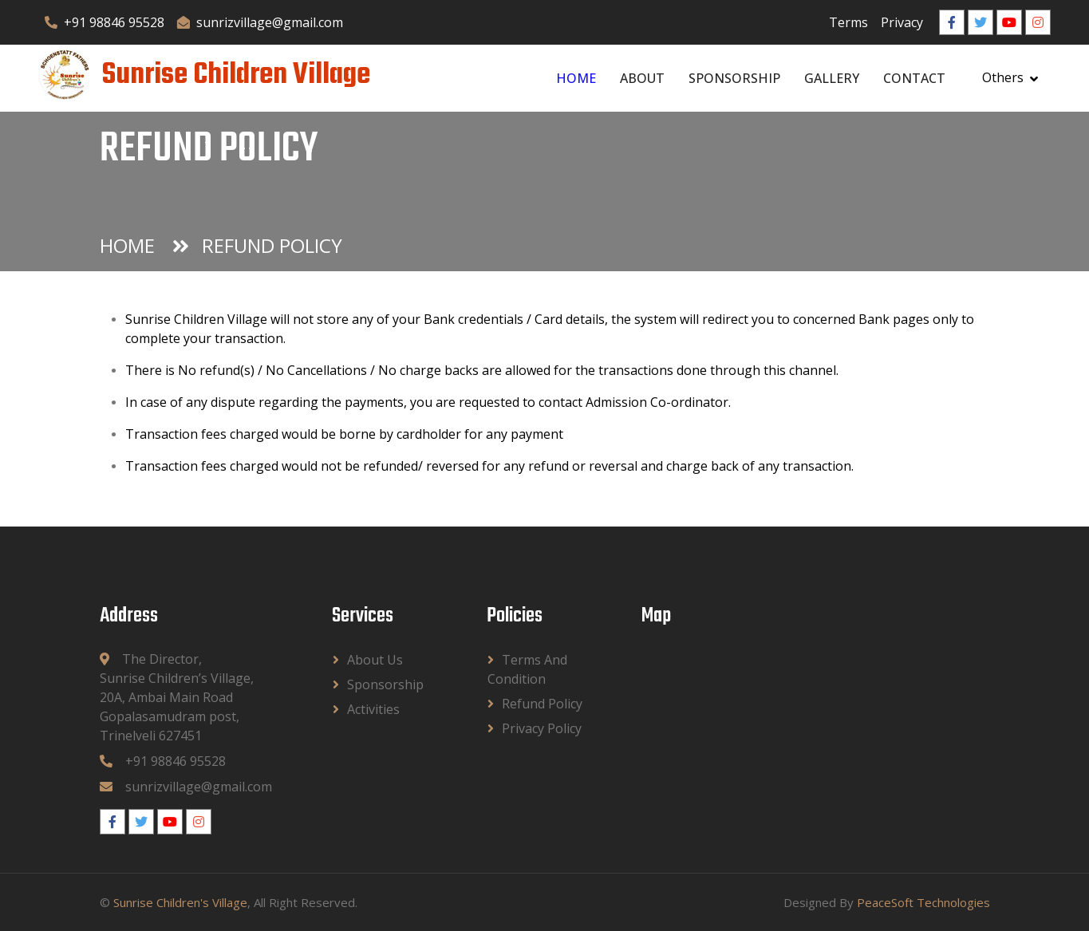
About (642, 78)
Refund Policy (542, 703)
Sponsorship (734, 78)
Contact (914, 78)
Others (1003, 77)
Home (576, 78)
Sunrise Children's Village (180, 902)
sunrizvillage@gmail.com (260, 22)
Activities (373, 709)
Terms (848, 22)
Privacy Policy (542, 728)
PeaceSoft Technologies (923, 902)
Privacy (902, 22)
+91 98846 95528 (104, 22)
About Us (375, 660)
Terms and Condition (527, 669)
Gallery (831, 78)
